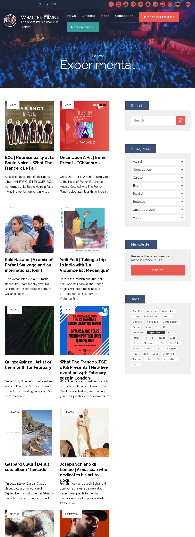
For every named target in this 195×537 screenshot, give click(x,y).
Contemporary (171, 321)
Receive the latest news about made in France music (154, 258)
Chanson (166, 316)
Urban (149, 359)
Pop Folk (174, 342)
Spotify (133, 4)
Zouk (136, 364)
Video (105, 18)
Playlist (138, 193)
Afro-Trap (152, 310)
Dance (136, 326)
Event (137, 185)
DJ (156, 326)
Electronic (138, 332)
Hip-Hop (148, 337)
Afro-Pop (137, 310)
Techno (137, 359)
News (72, 18)
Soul (155, 353)
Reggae (171, 348)
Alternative (168, 310)
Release (139, 201)
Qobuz (170, 4)
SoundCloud (177, 4)
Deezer (140, 4)
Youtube (126, 4)
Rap (160, 348)
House (161, 337)
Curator (138, 177)
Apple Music (148, 4)
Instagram (118, 4)
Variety (161, 359)
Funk (136, 337)
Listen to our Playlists (157, 18)
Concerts (89, 18)
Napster (163, 4)
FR (43, 4)
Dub (165, 326)
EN (35, 4)
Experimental (156, 332)
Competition (125, 18)
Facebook (111, 4)
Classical (137, 321)
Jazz (173, 337)
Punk (150, 348)
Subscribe (156, 270)
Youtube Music (155, 4)
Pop (163, 342)
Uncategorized (144, 209)
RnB (135, 353)
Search (180, 120)
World (173, 359)
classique (152, 321)
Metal (136, 342)
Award (137, 161)
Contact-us (188, 4)
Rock (145, 353)
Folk (170, 332)
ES (50, 4)
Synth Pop (168, 353)
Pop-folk (137, 348)
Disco (148, 326)
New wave (150, 342)
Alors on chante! (82, 26)
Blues (136, 316)
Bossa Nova (150, 316)
